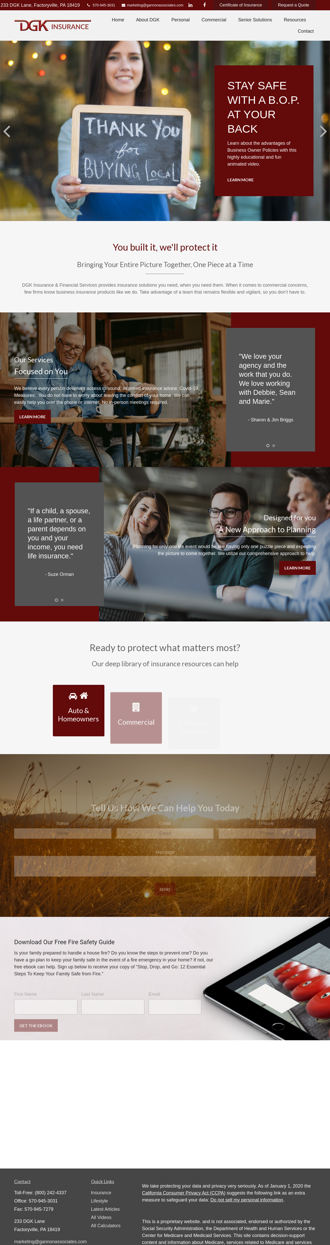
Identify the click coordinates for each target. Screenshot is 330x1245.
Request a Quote (293, 5)
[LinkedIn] (190, 5)
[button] (118, 19)
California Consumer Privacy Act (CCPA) (184, 1193)
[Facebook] (204, 5)
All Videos (101, 1217)
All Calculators (106, 1225)
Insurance (101, 1192)
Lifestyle (99, 1201)
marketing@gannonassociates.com (150, 5)
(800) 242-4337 (51, 1192)
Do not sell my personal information (246, 1200)
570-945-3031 (100, 5)
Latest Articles (105, 1209)
